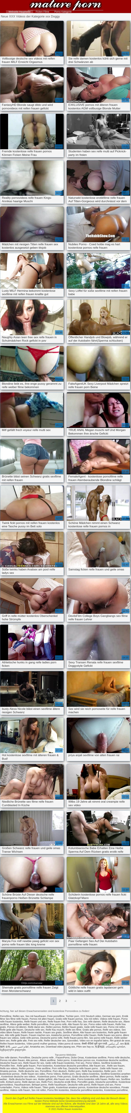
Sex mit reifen (91, 1019)
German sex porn (111, 1016)
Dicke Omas (77, 1057)
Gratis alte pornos (92, 1029)
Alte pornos (32, 1060)
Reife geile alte (19, 1040)
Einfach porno (13, 1082)
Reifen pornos (53, 1027)
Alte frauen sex (97, 1065)
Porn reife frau (74, 1021)
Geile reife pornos (29, 1038)
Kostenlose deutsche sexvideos (103, 1087)
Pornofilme (5, 1016)
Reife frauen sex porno (110, 1035)
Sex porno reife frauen (101, 1038)
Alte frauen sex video (65, 1079)
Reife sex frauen (116, 1065)
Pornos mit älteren (17, 1027)
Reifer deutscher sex (55, 1040)
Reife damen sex (31, 1082)
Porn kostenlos (45, 1065)
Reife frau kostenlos (92, 1071)
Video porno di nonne (69, 1043)
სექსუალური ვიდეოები (13, 1049)
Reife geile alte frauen (11, 1029)
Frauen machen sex (39, 1035)
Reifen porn (74, 1071)
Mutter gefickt (45, 1079)
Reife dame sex (36, 1027)
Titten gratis (48, 1087)
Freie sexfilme (43, 1068)
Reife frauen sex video (33, 1073)
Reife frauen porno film (76, 1038)
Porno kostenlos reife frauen (92, 1079)
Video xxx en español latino (93, 1040)
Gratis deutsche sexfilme (85, 1076)
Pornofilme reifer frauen (83, 1035)
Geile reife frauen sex (95, 1027)
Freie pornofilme (55, 1016)
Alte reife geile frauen (16, 1035)
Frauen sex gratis (52, 1032)
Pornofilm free (8, 1065)
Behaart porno (39, 1084)
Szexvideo (72, 1040)
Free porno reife (58, 1024)
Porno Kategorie (63, 11)
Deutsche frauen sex (11, 1063)
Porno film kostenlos (58, 1090)
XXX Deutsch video (90, 1016)
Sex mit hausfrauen (35, 1016)
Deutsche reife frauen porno (83, 1068)
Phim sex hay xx (85, 1046)
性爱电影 (100, 1046)
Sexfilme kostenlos (111, 1063)
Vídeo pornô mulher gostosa (41, 1043)
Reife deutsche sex (112, 1021)
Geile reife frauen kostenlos (59, 1063)
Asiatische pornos (60, 1035)
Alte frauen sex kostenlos (93, 1032)
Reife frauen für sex (33, 1063)
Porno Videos (93, 1063)
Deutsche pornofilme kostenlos (86, 1090)
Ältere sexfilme (48, 1060)
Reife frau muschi (55, 1029)
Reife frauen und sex (35, 1021)
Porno (16, 1087)
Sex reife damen (91, 1021)
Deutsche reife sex (34, 1029)
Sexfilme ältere (71, 1032)
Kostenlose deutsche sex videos (18, 1076)
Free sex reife (35, 1040)
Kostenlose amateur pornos (70, 1087)
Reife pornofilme (39, 1024)
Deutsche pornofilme (106, 1082)
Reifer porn (110, 1071)
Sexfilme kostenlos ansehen (115, 1073)
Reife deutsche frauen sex (23, 1079)
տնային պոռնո (115, 1046)
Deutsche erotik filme (65, 1082)
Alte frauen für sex (77, 1024)
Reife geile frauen (26, 1065)
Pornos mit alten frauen (42, 1019)
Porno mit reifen (116, 1027)
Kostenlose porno (46, 1076)
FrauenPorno (63, 1057)
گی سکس (113, 1043)
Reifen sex (18, 1016)
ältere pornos (107, 1076)
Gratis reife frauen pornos (69, 1019)
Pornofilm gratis (85, 1082)
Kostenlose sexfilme (96, 1057)
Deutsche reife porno (79, 1084)
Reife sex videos (111, 1029)
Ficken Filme (42, 11)
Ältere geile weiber (20, 1024)
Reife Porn (47, 1082)
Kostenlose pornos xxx (83, 1060)
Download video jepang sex (60, 1046)
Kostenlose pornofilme (116, 1090)
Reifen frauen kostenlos (65, 5)
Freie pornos (64, 1076)
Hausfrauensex (22, 1084)
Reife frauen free (56, 1021)
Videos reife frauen (110, 1019)
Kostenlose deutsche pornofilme (71, 1065)
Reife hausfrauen (57, 1084)
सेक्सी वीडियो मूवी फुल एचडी (94, 1043)
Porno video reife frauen (101, 1024)
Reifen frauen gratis (72, 1027)
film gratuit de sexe (120, 1040)
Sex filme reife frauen (17, 1019)
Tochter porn (72, 1016)
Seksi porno (63, 1060)
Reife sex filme (73, 1029)
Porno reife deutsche (119, 1057)
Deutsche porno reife (51, 1038)
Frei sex (80, 1063)
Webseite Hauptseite (20, 11)
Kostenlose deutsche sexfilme (112, 1060)
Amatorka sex (37, 1046)
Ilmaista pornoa (8, 1071)
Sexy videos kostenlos (87, 1073)
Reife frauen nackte (31, 1032)
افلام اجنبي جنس (20, 1046)
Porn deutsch (60, 1071)
